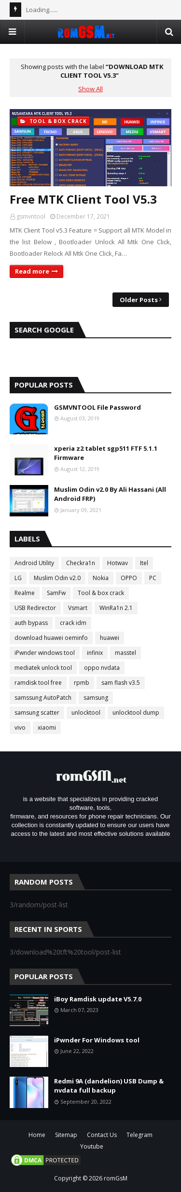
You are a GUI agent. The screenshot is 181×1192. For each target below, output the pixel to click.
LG (18, 578)
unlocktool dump (135, 712)
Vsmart (77, 608)
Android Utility (34, 563)
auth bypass (31, 623)
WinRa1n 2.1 (116, 608)
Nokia (101, 578)
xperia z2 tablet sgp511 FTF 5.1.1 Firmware (105, 453)
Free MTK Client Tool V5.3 (83, 199)
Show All (90, 88)
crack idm (73, 623)
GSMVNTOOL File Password (97, 407)
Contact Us (102, 1135)
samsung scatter (36, 712)
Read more (32, 271)
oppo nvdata (102, 668)
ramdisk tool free (38, 683)
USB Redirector (35, 608)
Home (36, 1135)
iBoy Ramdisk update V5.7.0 (97, 999)
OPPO (129, 578)
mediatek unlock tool (43, 668)
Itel (144, 563)
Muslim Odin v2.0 (57, 578)
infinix (95, 653)
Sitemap (66, 1135)
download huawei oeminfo (51, 638)
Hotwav (117, 563)
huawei (109, 638)
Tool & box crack (101, 593)
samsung (96, 697)
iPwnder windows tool (44, 653)
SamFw (56, 593)
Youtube (91, 1146)
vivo (20, 727)
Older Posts (139, 299)
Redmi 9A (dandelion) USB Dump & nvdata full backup (109, 1086)
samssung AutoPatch (42, 697)
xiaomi (47, 727)
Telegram (139, 1135)
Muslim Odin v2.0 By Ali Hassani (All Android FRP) (110, 494)
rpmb (81, 683)
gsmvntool (30, 216)
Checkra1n (80, 563)
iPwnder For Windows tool (96, 1040)
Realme (24, 593)
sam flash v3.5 (120, 683)
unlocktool (85, 712)
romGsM (115, 1178)
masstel (125, 653)
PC (152, 578)
